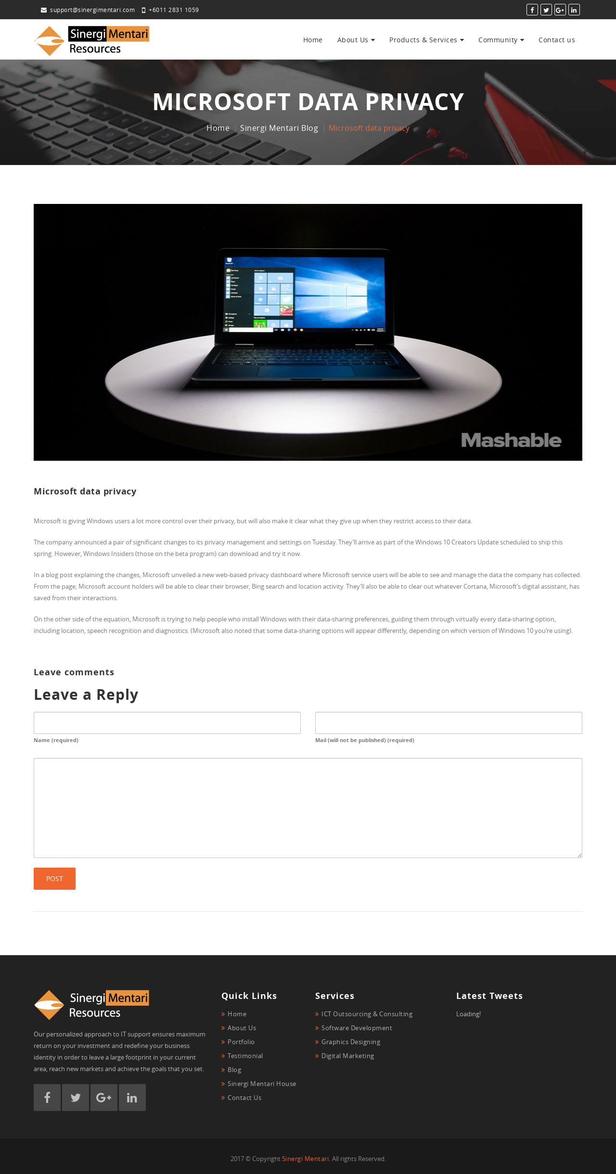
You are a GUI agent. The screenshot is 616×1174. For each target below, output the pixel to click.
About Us (353, 39)
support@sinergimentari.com (88, 9)
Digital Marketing (347, 1055)
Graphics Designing (350, 1041)
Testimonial (245, 1055)
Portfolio (241, 1041)
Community (498, 39)
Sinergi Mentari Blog (279, 128)
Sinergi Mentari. (306, 1158)
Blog (234, 1069)
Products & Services (423, 39)
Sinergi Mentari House (262, 1083)
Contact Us (244, 1097)
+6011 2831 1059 (170, 9)
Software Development (356, 1027)
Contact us (557, 39)
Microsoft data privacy (85, 491)
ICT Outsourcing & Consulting (366, 1014)
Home (313, 39)
